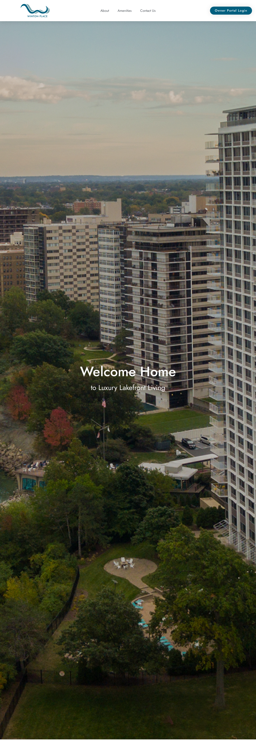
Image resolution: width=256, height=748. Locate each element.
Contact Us (148, 10)
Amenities (125, 10)
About (104, 10)
